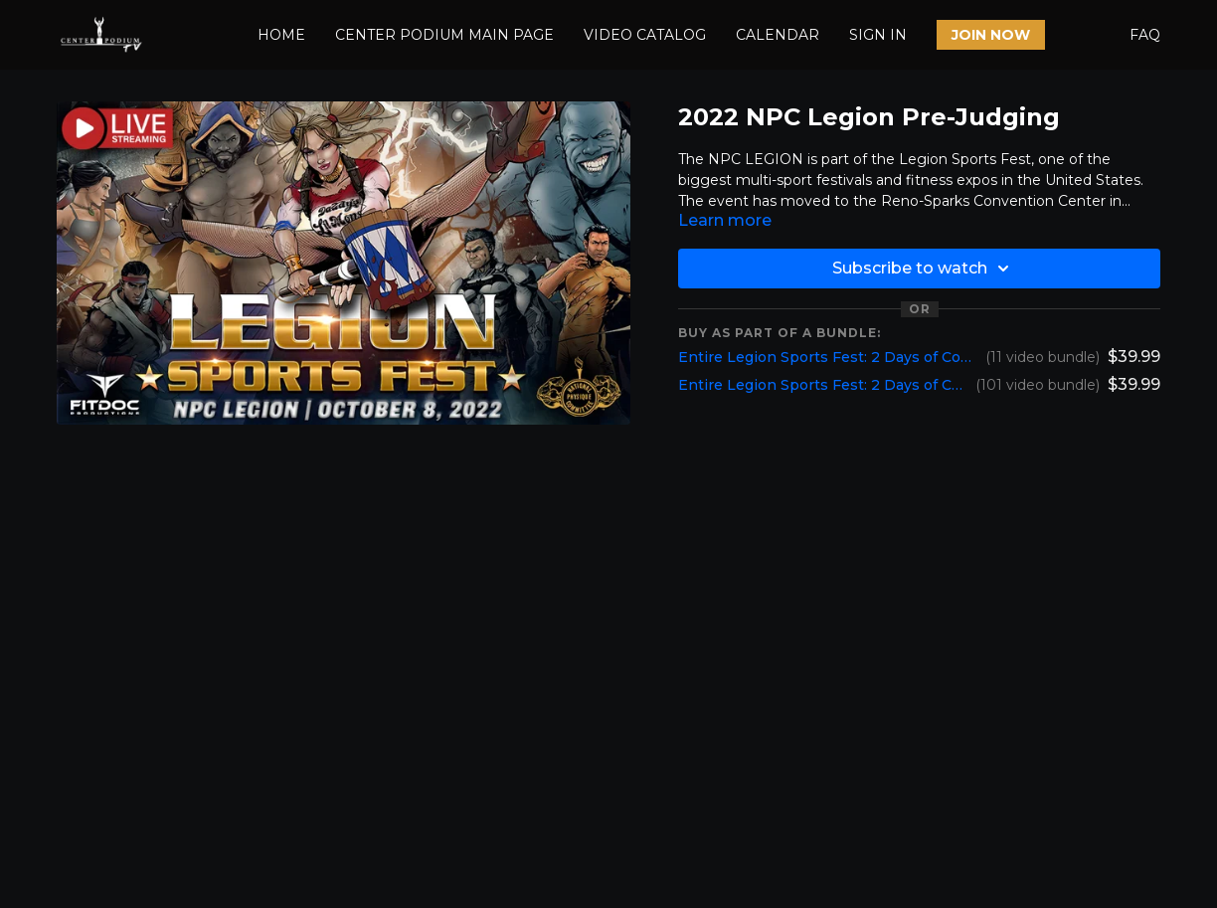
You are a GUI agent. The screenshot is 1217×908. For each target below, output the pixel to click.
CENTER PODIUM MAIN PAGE (444, 35)
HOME (281, 35)
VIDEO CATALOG (645, 35)
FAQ (1145, 35)
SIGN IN (878, 35)
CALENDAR (777, 35)
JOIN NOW (991, 35)
